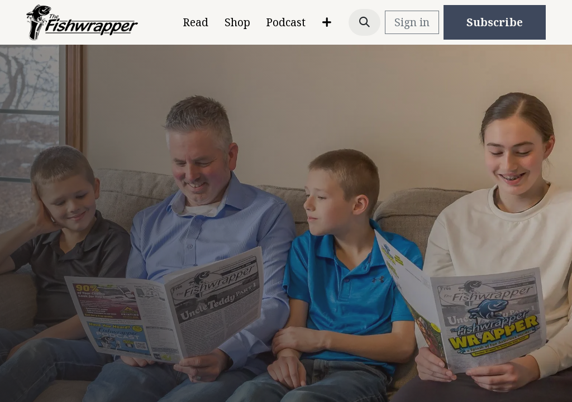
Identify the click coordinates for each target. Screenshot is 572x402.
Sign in (412, 22)
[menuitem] (195, 22)
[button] (365, 22)
